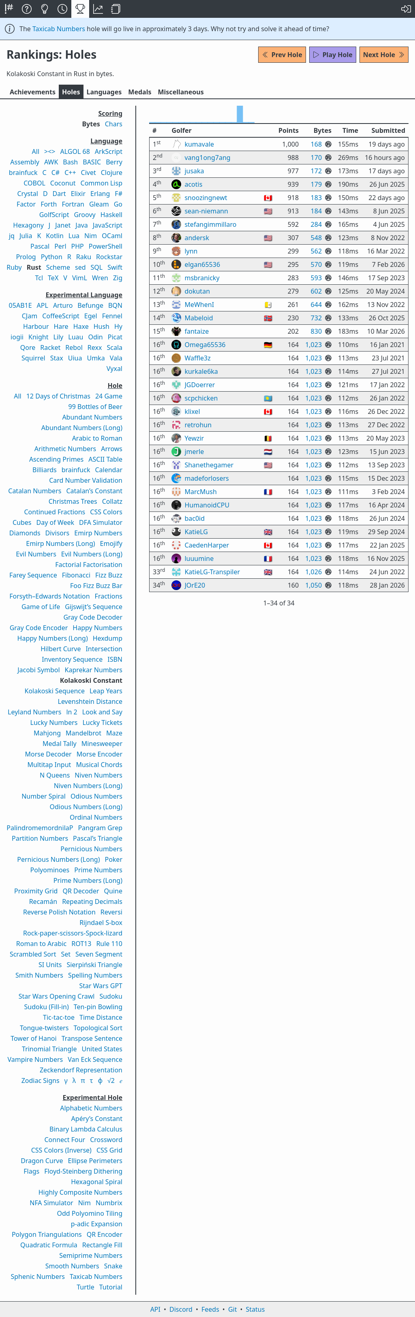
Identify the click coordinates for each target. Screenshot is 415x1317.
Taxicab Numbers (58, 28)
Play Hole (333, 54)
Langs (104, 91)
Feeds (210, 1309)
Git (232, 1309)
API (155, 1309)
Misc (180, 91)
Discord (181, 1309)
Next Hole (384, 54)
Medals (139, 91)
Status (255, 1309)
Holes (71, 91)
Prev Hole (282, 54)
